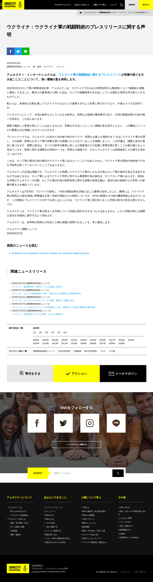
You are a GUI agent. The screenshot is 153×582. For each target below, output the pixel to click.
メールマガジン (126, 373)
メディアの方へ (125, 522)
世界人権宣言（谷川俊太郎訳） (94, 511)
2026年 (36, 328)
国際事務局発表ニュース (107, 12)
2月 (40, 332)
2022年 (64, 340)
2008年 (93, 343)
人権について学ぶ (99, 5)
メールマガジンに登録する (76, 444)
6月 (65, 332)
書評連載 (85, 527)
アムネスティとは (15, 507)
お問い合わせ (124, 507)
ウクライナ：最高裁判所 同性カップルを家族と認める (37, 287)
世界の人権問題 (88, 515)
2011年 (64, 343)
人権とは (85, 507)
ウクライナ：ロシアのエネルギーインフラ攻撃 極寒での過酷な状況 (43, 300)
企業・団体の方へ (126, 526)
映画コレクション (89, 523)
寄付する (146, 5)
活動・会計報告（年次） (20, 523)
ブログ (103, 351)
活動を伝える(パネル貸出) (55, 542)
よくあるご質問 (125, 518)
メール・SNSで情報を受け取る (57, 538)
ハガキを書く (50, 523)
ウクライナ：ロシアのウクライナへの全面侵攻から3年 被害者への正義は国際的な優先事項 (53, 307)
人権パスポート (88, 519)
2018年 (102, 340)
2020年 (83, 340)
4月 (52, 332)
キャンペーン (50, 511)
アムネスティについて (62, 5)
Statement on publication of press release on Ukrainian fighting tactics (51, 253)
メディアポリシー (140, 572)
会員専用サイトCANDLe (129, 537)
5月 (59, 332)
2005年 (121, 343)
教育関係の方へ (125, 530)
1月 (34, 332)
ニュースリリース (90, 12)
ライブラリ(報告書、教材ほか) (94, 542)
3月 (46, 332)
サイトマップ (125, 572)
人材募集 (13, 531)
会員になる (49, 519)
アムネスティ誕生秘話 (19, 515)
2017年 (112, 340)
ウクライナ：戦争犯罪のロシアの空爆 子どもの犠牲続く (38, 314)
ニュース (113, 5)
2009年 (83, 343)
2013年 (45, 343)
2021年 (74, 340)
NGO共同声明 (90, 351)
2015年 (131, 340)
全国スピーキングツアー (92, 538)
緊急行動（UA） (51, 535)
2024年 (45, 340)
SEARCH (38, 473)
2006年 (112, 343)
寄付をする (33, 373)
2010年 (74, 343)
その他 (112, 351)
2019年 (93, 340)
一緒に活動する (51, 527)
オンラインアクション (54, 507)
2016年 (121, 340)
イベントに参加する (53, 531)
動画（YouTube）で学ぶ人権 (93, 531)
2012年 (55, 343)
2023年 (55, 340)
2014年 (36, 343)
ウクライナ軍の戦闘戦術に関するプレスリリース (89, 74)
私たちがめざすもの (18, 511)
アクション (79, 373)
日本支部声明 (64, 351)
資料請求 (132, 5)
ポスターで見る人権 (90, 535)
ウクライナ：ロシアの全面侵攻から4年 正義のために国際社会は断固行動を (46, 293)
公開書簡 (77, 351)
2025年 (36, 340)
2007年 (102, 343)
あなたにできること (82, 5)
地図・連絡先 (15, 535)
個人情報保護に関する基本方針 (106, 572)
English (122, 534)
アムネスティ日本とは (17, 519)
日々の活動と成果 (17, 527)
